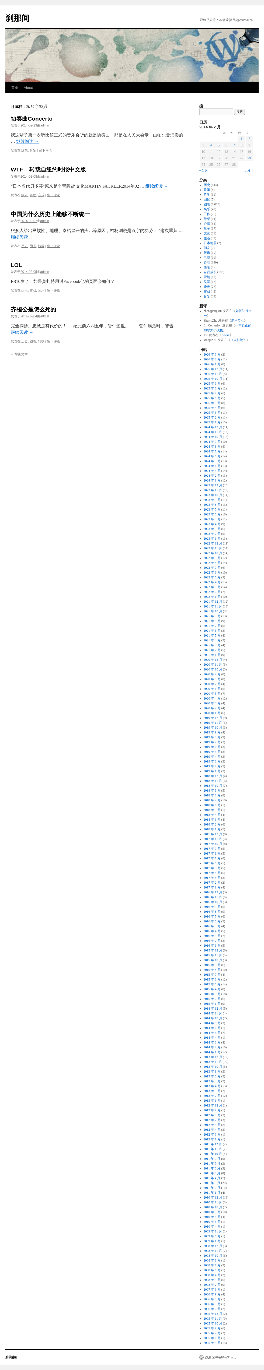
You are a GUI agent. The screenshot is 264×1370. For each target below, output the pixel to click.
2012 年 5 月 (212, 1125)
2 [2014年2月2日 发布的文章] (249, 139)
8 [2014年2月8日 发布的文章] (241, 145)
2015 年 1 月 (212, 1004)
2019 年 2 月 (212, 766)
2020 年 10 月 (213, 669)
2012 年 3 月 (212, 1134)
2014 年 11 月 (213, 1013)
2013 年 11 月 (213, 1062)
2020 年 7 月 (212, 684)
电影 (207, 257)
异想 (207, 219)
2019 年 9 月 (212, 732)
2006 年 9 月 (212, 1294)
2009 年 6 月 (212, 1236)
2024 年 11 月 (213, 432)
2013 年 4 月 (212, 1086)
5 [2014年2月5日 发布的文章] (219, 145)
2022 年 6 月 (212, 572)
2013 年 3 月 (212, 1091)
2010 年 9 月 (212, 1212)
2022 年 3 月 (212, 587)
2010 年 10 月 (213, 1207)
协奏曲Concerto (32, 118)
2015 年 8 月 (212, 970)
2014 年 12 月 (213, 1008)
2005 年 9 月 (212, 1328)
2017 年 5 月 (212, 868)
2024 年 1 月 (212, 480)
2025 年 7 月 (212, 393)
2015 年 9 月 (212, 965)
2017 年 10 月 (213, 844)
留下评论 (45, 150)
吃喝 (207, 190)
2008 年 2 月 (212, 1285)
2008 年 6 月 (212, 1270)
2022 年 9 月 (212, 558)
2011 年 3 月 (212, 1183)
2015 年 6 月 (212, 979)
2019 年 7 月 (212, 742)
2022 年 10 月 (213, 553)
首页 (14, 88)
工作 (207, 214)
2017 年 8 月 (212, 853)
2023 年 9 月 (212, 500)
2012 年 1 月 (212, 1139)
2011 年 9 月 (212, 1159)
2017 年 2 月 (212, 882)
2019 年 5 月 (212, 752)
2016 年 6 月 (212, 921)
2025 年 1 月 (212, 422)
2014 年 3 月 (212, 1042)
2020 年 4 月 (212, 698)
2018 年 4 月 (212, 815)
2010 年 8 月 (212, 1217)
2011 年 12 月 (213, 1144)
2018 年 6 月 (212, 805)
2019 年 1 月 (212, 771)
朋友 (207, 248)
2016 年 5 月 (212, 926)
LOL (16, 265)
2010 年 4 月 (212, 1226)
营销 (207, 277)
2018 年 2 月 (212, 824)
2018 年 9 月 (212, 790)
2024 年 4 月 (212, 466)
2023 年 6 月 (212, 514)
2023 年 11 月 (213, 490)
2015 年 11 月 (213, 955)
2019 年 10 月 (213, 727)
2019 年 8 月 (212, 737)
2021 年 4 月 (212, 640)
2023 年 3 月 (212, 529)
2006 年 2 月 (212, 1309)
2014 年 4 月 (212, 1037)
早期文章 (19, 354)
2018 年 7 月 (212, 800)
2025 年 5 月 (212, 403)
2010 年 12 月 (213, 1197)
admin (44, 125)
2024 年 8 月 (212, 446)
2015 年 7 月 (212, 974)
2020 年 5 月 (212, 693)
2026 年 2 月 (212, 359)
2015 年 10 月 (213, 960)
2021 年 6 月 (212, 631)
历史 (24, 246)
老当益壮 (237, 320)
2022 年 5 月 (212, 577)
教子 (207, 228)
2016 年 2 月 (212, 941)
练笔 (24, 150)
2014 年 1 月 (212, 1052)
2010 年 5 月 (212, 1222)
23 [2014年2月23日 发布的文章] (249, 158)
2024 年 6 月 (212, 456)
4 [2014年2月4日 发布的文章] (211, 145)
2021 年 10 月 (213, 611)
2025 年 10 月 (213, 379)
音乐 (33, 150)
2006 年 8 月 (212, 1299)
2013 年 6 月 (212, 1076)
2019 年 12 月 (213, 718)
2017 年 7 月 (212, 858)
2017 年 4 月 (212, 873)
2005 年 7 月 (212, 1333)
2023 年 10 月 (213, 495)
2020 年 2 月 (212, 708)
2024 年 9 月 (212, 442)
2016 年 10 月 (213, 902)
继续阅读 (27, 141)
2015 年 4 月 (212, 989)
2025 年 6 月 (212, 398)
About (28, 88)
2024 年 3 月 (212, 471)
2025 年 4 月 (212, 408)
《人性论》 (238, 340)
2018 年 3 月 (212, 819)
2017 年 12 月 (213, 834)
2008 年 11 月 (213, 1251)
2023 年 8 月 (212, 505)
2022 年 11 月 (213, 548)
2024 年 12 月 (213, 427)
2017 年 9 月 (212, 849)
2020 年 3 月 (212, 703)
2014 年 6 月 (212, 1028)
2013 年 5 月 (212, 1081)
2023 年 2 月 (212, 534)
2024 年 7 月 (212, 451)
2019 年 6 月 (212, 747)
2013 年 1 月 (212, 1100)
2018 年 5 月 (212, 810)
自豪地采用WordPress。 (221, 1357)
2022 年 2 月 (212, 592)
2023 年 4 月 (212, 524)
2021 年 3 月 (212, 645)
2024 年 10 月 (213, 437)
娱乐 (24, 195)
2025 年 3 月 (212, 412)
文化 (207, 233)
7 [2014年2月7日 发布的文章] (234, 145)
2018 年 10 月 (213, 786)
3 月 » (249, 170)
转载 (33, 195)
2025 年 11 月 (213, 374)
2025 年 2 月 (212, 417)
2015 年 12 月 (213, 950)
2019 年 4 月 (212, 756)
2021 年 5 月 (212, 635)
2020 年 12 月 (213, 660)
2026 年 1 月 (212, 364)
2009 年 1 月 (212, 1241)
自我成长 (210, 272)
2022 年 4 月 (212, 582)
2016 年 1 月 (212, 945)
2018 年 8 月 (212, 795)
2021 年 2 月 (212, 650)
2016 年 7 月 (212, 916)
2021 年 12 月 (213, 601)
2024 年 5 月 (212, 461)
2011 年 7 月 (212, 1163)
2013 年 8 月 (212, 1071)
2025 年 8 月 (212, 388)
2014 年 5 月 (212, 1033)
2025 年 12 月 (213, 369)
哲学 (207, 194)
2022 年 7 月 (212, 568)
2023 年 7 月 (212, 509)
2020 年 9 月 (212, 674)
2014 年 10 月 (213, 1018)
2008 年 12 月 (213, 1246)
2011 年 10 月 (213, 1154)
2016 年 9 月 (212, 907)
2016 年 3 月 (212, 936)
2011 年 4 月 (212, 1178)
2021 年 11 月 (213, 606)
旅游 (207, 238)
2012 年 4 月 (212, 1130)
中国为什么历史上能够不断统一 (50, 214)
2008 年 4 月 (212, 1275)
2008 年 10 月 (213, 1255)
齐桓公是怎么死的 (33, 309)
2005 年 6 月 (212, 1338)
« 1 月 (203, 170)
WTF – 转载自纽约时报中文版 (48, 169)
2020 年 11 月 (213, 664)
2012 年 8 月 (212, 1115)
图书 (33, 246)
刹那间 (17, 18)
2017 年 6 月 (212, 863)
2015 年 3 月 (212, 994)
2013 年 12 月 (213, 1057)
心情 (207, 224)
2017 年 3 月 (212, 878)
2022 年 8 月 (212, 563)
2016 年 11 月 (213, 897)
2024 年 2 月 (212, 475)
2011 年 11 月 (213, 1149)
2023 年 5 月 (212, 519)
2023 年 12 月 (213, 485)
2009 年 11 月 (213, 1231)
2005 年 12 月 (213, 1314)
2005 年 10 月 (213, 1323)
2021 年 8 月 (212, 621)
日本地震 (210, 243)
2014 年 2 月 (212, 1047)
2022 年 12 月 (213, 543)
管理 (207, 262)
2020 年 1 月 (212, 713)
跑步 (207, 287)
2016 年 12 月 (213, 892)
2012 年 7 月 (212, 1120)
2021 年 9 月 (212, 616)
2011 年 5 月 (212, 1173)
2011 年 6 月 (212, 1168)
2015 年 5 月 (212, 984)
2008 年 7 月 (212, 1265)
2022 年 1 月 (212, 597)
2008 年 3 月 (212, 1280)
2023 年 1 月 (212, 538)
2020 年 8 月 (212, 679)
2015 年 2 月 (212, 999)
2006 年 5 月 (212, 1304)
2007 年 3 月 (212, 1289)
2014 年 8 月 (212, 1023)
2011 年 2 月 (212, 1188)
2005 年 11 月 (213, 1318)
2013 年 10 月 (213, 1067)
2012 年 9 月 (212, 1110)
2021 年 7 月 (212, 626)
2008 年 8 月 (212, 1260)
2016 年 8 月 (212, 912)
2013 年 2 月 (212, 1096)
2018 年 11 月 (213, 781)
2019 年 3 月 (212, 761)
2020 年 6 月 (212, 689)
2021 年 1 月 (212, 655)
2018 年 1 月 (212, 829)
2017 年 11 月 (213, 839)
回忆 (207, 199)
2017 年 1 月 (212, 887)
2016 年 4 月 (212, 931)
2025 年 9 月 (212, 383)
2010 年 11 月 (213, 1202)
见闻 (207, 282)
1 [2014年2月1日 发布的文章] (241, 139)
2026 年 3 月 (212, 354)
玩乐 (207, 253)
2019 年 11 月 (213, 723)
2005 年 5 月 (212, 1343)
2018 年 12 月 (213, 776)
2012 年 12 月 (213, 1105)
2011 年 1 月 (212, 1193)
